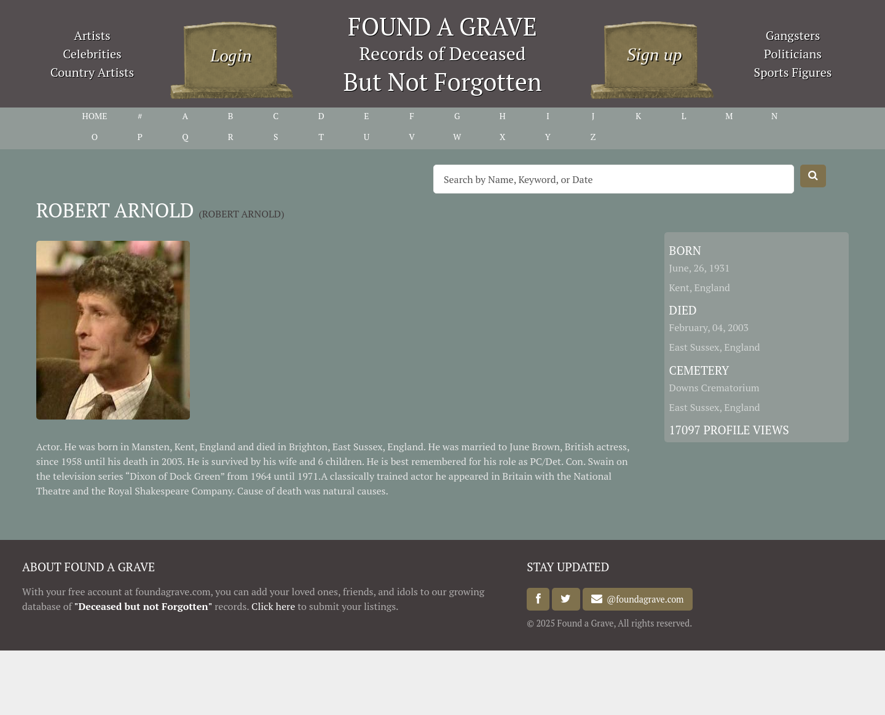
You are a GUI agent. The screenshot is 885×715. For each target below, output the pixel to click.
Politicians (793, 53)
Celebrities (92, 53)
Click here (273, 606)
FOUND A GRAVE (442, 26)
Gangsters (793, 35)
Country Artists (92, 72)
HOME (94, 116)
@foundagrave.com (642, 599)
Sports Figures (792, 72)
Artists (92, 35)
